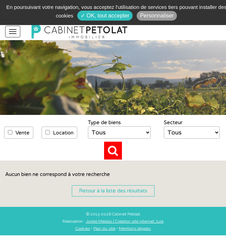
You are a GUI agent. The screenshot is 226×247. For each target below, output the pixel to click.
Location (59, 133)
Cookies (82, 228)
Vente (19, 133)
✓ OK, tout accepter (105, 16)
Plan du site (104, 228)
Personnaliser (157, 16)
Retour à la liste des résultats (113, 191)
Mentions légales (135, 228)
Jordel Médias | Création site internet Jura (124, 221)
